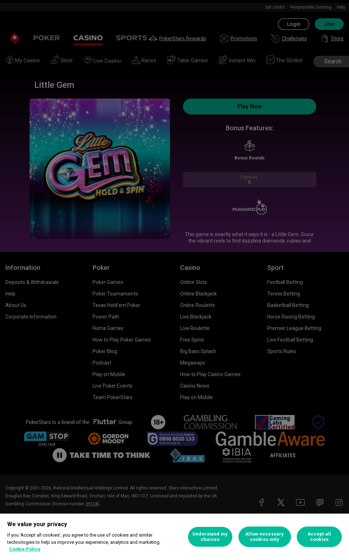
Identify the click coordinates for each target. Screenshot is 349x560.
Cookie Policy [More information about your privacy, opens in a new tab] (24, 549)
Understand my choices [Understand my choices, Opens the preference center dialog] (210, 536)
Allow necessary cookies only (264, 536)
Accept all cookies (319, 536)
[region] (174, 537)
